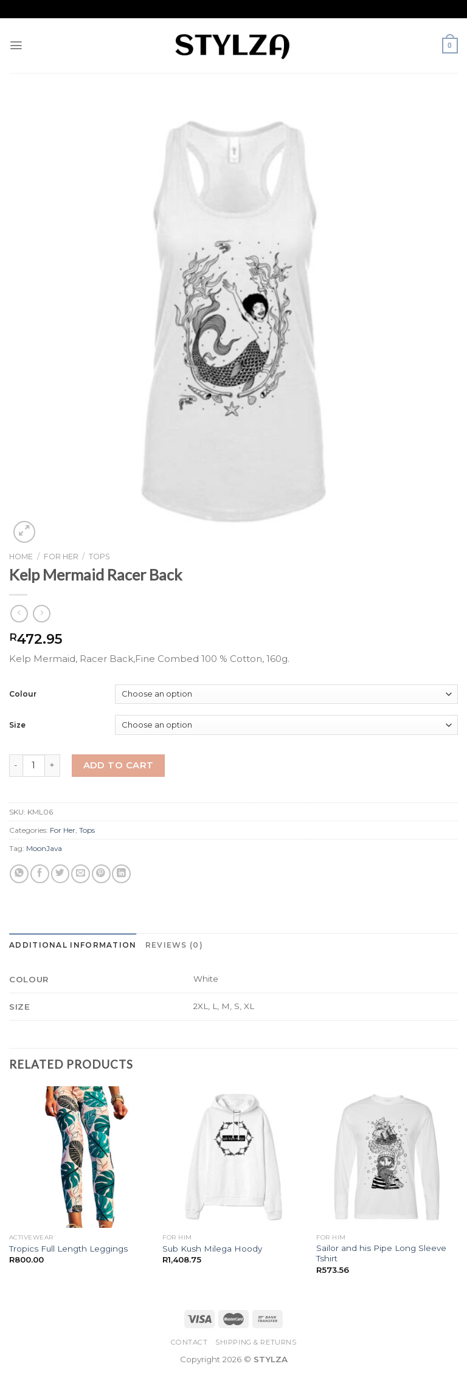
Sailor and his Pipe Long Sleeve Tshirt (381, 1253)
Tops (99, 556)
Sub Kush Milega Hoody (212, 1248)
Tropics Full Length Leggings (68, 1248)
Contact (189, 1342)
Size (17, 724)
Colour (22, 693)
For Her (61, 556)
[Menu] (16, 45)
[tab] (73, 945)
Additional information (73, 944)
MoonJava (44, 848)
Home (21, 556)
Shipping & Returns (255, 1342)
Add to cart (118, 765)
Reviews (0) (174, 944)
